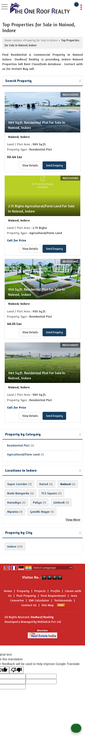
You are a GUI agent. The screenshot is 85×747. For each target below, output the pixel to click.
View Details (30, 165)
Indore (18, 40)
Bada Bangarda (18, 493)
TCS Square (49, 493)
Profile (55, 591)
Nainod (65, 484)
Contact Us (29, 605)
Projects (40, 591)
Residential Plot (18, 445)
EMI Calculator (39, 600)
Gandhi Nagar (40, 511)
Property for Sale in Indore (41, 40)
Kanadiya (14, 502)
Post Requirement (53, 595)
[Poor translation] (16, 670)
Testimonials (63, 600)
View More (73, 519)
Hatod (43, 484)
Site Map (47, 605)
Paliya (37, 502)
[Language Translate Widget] (52, 567)
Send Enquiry (54, 165)
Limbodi (59, 502)
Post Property (26, 595)
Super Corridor (17, 484)
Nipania (12, 511)
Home (8, 40)
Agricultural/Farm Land (23, 454)
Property (23, 591)
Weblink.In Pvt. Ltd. (49, 621)
